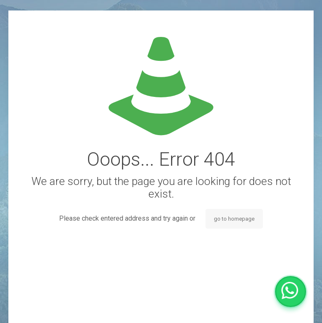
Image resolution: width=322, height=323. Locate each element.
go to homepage (234, 219)
